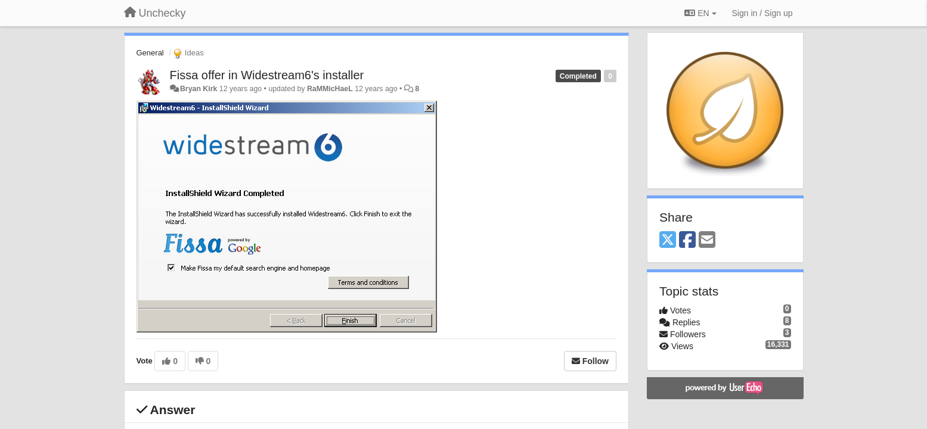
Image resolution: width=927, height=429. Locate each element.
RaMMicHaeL (330, 89)
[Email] (707, 240)
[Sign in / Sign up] (762, 13)
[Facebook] (687, 240)
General (150, 52)
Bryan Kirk (198, 89)
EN (700, 13)
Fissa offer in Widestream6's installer (267, 75)
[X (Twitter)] (667, 240)
